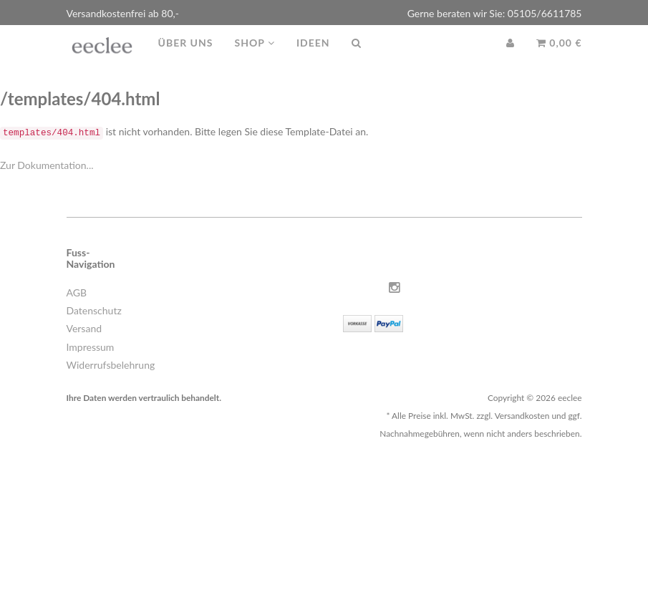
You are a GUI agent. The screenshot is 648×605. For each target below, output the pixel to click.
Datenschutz (94, 310)
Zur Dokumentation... (47, 165)
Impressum (91, 347)
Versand (84, 328)
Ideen (313, 57)
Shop (254, 57)
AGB (77, 292)
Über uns (185, 57)
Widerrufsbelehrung (111, 365)
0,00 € (559, 57)
